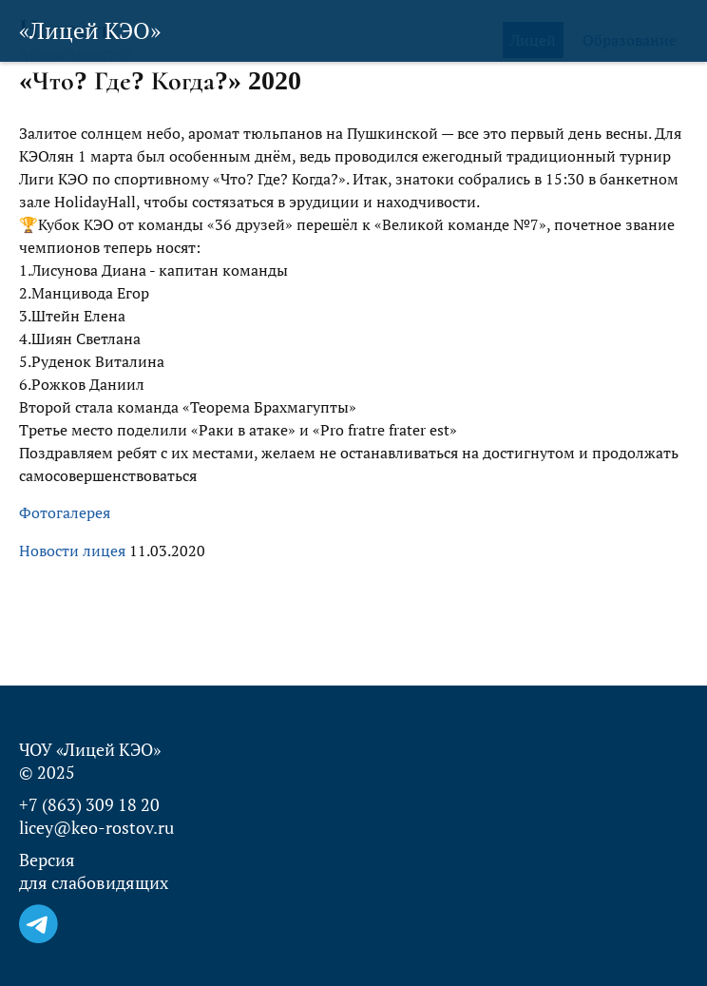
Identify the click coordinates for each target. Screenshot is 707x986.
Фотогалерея (64, 512)
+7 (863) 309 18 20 (89, 804)
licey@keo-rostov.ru (96, 827)
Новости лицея (72, 550)
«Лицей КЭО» (90, 30)
